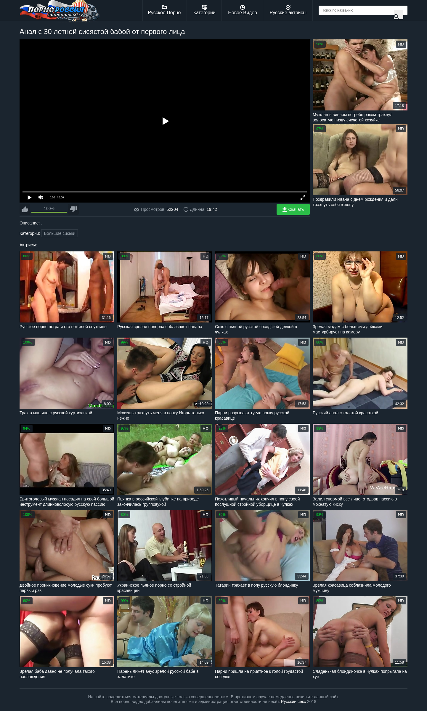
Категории (204, 10)
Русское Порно (164, 10)
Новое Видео (242, 10)
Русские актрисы (287, 10)
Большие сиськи (59, 233)
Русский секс (293, 701)
